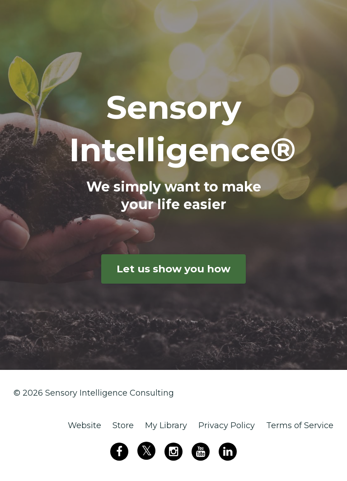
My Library (166, 425)
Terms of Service (299, 425)
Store (123, 425)
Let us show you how (173, 268)
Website (84, 425)
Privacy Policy (226, 425)
